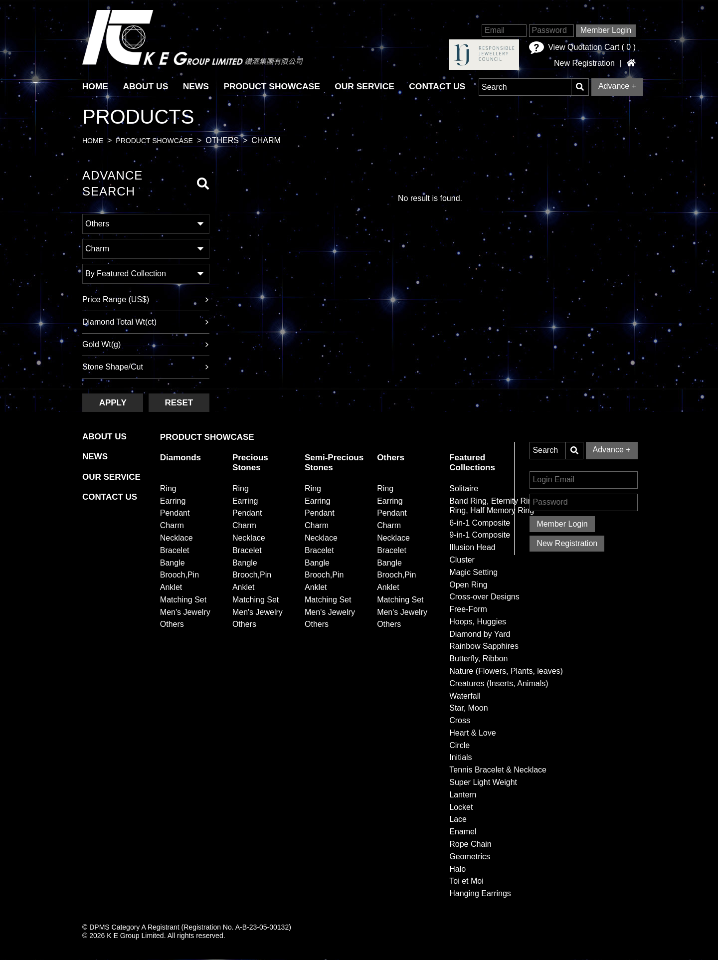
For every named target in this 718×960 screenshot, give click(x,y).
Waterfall (465, 696)
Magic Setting (473, 572)
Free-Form (468, 609)
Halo (457, 869)
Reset (179, 402)
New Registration (584, 63)
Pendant (175, 513)
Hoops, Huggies (477, 621)
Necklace (176, 538)
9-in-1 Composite (479, 535)
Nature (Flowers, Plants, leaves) (506, 671)
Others (172, 624)
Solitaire (463, 488)
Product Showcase (274, 86)
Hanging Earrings (480, 893)
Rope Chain (470, 844)
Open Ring (468, 584)
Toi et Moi (466, 881)
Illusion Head (472, 547)
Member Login (605, 30)
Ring (168, 488)
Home (92, 141)
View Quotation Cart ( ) (582, 47)
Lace (458, 819)
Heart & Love (472, 733)
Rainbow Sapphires (484, 646)
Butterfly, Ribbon (478, 658)
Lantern (462, 794)
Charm (172, 525)
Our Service (368, 86)
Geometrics (469, 856)
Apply (113, 402)
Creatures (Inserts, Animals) (498, 683)
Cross (459, 720)
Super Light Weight (483, 782)
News (197, 86)
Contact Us (441, 86)
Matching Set (183, 599)
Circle (459, 745)
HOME (95, 86)
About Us (147, 86)
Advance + (617, 86)
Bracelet (174, 550)
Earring (173, 501)
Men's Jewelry (185, 612)
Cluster (462, 560)
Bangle (172, 563)
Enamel (462, 831)
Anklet (171, 587)
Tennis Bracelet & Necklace (497, 770)
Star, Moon (468, 708)
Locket (461, 807)
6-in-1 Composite (479, 523)
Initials (460, 758)
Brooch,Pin (179, 575)
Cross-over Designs (484, 596)
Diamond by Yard (479, 634)
